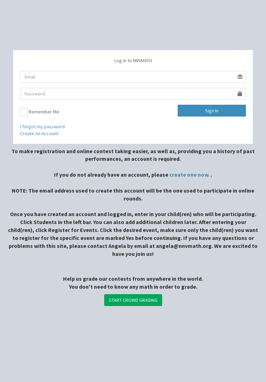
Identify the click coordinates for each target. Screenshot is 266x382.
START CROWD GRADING (133, 300)
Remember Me (39, 112)
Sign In (212, 111)
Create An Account (39, 133)
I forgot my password (42, 126)
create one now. (189, 174)
